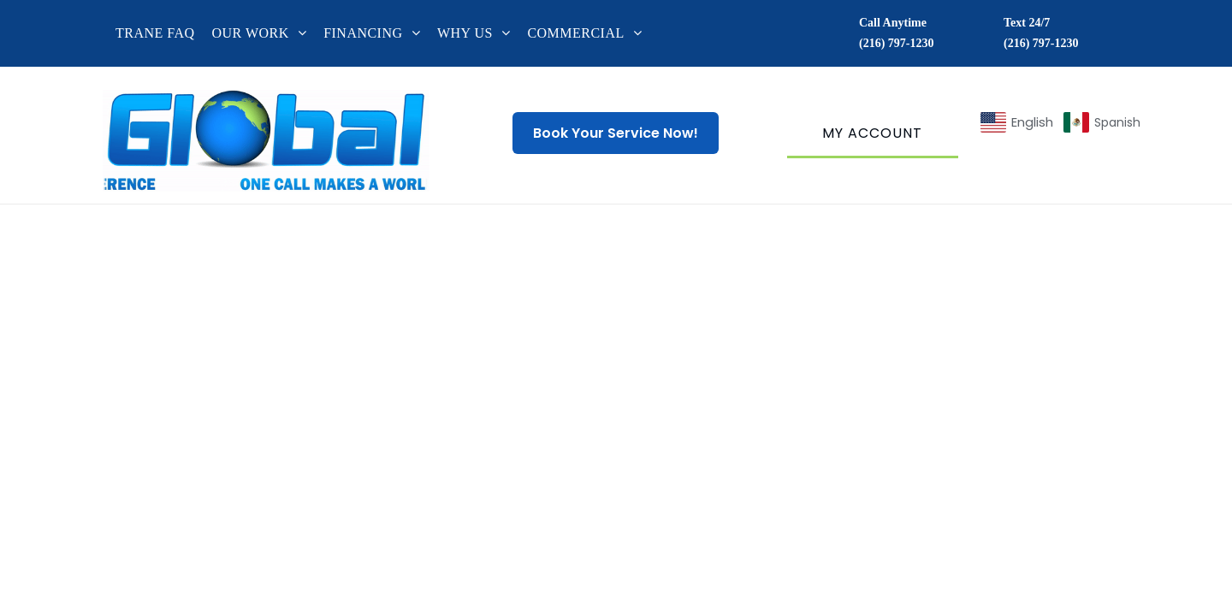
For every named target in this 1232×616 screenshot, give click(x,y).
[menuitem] (163, 33)
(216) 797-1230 (896, 43)
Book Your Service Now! (615, 133)
